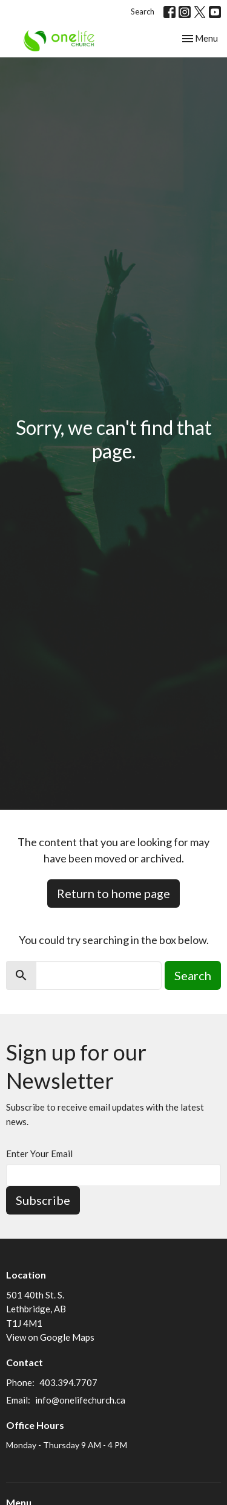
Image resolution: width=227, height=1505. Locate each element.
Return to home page (113, 893)
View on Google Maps (50, 1337)
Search (142, 11)
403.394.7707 (68, 1382)
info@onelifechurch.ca (80, 1399)
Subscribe (43, 1200)
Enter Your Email (39, 1153)
